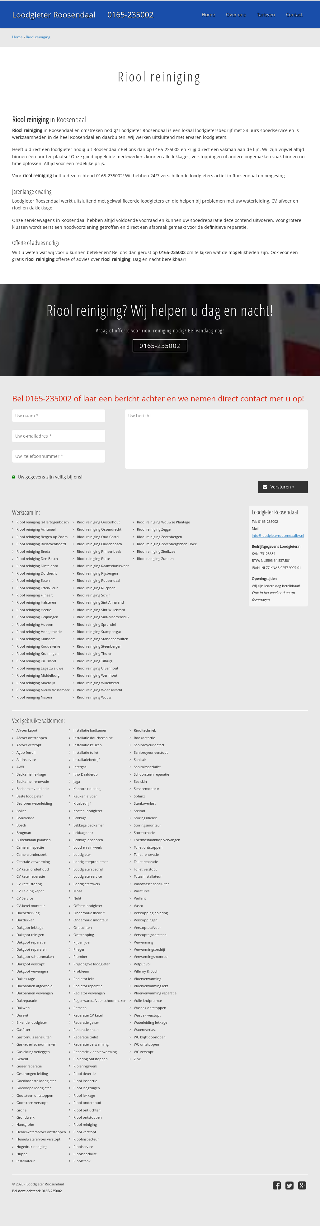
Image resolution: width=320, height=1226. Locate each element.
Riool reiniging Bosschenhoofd (41, 544)
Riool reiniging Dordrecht (36, 573)
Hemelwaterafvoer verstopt (38, 1139)
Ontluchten (82, 927)
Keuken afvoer (85, 796)
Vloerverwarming (147, 978)
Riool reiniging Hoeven (34, 624)
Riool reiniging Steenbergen (99, 646)
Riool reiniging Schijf (93, 595)
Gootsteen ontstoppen (34, 1095)
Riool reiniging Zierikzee (156, 551)
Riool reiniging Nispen (34, 697)
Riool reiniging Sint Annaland (100, 602)
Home (17, 37)
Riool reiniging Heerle (33, 609)
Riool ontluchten (87, 1110)
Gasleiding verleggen (33, 1051)
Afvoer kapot (26, 730)
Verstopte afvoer (147, 927)
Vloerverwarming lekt (151, 985)
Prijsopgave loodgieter (91, 964)
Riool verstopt (84, 1132)
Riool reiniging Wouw (94, 697)
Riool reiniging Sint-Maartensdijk (103, 617)
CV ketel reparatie (30, 876)
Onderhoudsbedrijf (89, 912)
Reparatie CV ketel (88, 1015)
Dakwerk (23, 1007)
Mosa (77, 891)
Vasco (138, 905)
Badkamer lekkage (31, 774)
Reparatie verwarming (91, 1044)
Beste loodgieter (29, 796)
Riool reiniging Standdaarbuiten (102, 638)
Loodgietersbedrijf (88, 869)
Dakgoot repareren (31, 949)
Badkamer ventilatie (32, 788)
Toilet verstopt (145, 869)
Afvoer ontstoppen (31, 737)
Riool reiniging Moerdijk (35, 682)
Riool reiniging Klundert (35, 638)
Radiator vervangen (89, 993)
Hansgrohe (25, 1124)
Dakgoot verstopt (30, 964)
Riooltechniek (145, 730)
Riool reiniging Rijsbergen (97, 573)
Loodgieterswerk (86, 883)
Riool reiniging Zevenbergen (159, 536)
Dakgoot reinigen (30, 934)
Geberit (22, 1059)
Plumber (80, 956)
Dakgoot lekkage (29, 927)
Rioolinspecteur (86, 1139)
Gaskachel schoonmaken (36, 1044)
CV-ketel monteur (30, 905)
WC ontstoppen (146, 1044)
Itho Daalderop (85, 774)
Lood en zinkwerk (87, 847)
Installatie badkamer (89, 730)
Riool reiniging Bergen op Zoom (42, 536)
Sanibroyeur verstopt (151, 752)
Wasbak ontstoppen (150, 1007)
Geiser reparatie (29, 1066)
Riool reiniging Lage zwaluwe (39, 668)
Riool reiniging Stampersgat (99, 631)
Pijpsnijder (82, 942)
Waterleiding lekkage (150, 1022)
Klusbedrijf (82, 803)
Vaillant (140, 898)
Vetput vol (142, 964)
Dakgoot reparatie (30, 942)
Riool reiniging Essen (33, 580)
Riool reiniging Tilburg (94, 661)
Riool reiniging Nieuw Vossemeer (42, 690)
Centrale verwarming (33, 861)
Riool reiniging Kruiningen (37, 653)
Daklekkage (25, 978)
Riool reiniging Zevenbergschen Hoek (167, 544)
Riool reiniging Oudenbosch (99, 544)
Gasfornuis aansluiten (34, 1037)
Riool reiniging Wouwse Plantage (163, 522)
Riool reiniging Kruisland (36, 661)
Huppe (21, 1153)
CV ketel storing (29, 883)
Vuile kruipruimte (148, 1000)
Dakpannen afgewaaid (34, 985)
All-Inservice (26, 759)
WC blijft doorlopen (150, 1037)
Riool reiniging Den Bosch (37, 558)
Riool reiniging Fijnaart (34, 595)
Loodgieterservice (87, 876)
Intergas (79, 766)
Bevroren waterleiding (34, 803)
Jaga (76, 781)
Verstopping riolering (151, 912)
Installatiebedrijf (86, 759)
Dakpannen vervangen (34, 993)
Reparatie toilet (85, 1037)
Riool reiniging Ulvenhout (97, 668)
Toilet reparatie (146, 861)
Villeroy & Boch (146, 971)
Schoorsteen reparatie (151, 774)
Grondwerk (25, 1117)
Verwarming (143, 942)
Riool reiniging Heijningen (37, 617)
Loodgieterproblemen (91, 861)
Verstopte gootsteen (150, 934)
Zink (137, 1059)
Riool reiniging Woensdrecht (99, 690)
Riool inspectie (85, 1080)
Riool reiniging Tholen (94, 653)
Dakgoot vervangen (32, 971)
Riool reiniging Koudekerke (38, 646)
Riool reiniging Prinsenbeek (99, 551)
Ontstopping (83, 934)
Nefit (77, 898)
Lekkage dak (83, 832)
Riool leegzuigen (86, 1088)
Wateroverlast (145, 1029)
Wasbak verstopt (147, 1015)
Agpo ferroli (25, 752)
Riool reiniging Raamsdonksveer (103, 565)
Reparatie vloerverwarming (95, 1051)
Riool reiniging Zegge (154, 529)
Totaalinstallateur (148, 876)
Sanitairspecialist (147, 766)
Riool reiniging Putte (93, 558)
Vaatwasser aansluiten (152, 883)
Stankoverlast (145, 803)
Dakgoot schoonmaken (35, 956)
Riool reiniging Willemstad (98, 682)
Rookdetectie (144, 737)
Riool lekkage (84, 1095)
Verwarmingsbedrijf (149, 949)
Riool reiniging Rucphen (96, 588)
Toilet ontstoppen (148, 847)
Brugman (23, 832)
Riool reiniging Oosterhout (98, 522)
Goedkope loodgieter (33, 1088)
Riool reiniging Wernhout (97, 675)
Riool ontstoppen (87, 1117)
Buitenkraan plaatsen (33, 839)
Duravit (22, 1015)
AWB (20, 766)
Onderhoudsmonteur (90, 920)
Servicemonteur (146, 788)
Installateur (25, 1161)
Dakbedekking (28, 912)
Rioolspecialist (84, 1153)
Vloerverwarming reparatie (155, 993)
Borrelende (25, 818)
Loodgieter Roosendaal (53, 14)
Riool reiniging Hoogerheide (39, 631)
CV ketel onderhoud (32, 869)
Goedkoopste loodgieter (36, 1080)
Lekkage (80, 818)
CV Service (24, 898)
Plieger (78, 949)
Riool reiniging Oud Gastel (98, 536)
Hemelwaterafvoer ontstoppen (41, 1132)
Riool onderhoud (87, 1102)
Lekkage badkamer (88, 825)
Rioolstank (82, 1161)
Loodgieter (82, 854)
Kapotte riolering (87, 788)
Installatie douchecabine (93, 737)
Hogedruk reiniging (31, 1146)
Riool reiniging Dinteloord (37, 565)
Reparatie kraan (86, 1029)
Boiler (21, 810)
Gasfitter (23, 1029)
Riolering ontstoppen (90, 1059)
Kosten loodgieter (87, 810)
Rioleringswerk (85, 1066)
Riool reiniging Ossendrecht (99, 529)
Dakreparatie (26, 1000)
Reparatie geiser (86, 1022)
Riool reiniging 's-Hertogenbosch (42, 522)
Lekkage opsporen (88, 839)
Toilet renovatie (146, 854)
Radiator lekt (83, 978)
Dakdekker (25, 920)
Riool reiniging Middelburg (37, 675)
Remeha (80, 1007)
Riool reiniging (38, 37)
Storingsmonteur (147, 825)
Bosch (21, 825)
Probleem (81, 971)
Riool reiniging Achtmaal (36, 529)
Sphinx (139, 796)
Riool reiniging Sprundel (96, 624)
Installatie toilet (85, 752)
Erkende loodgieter (31, 1022)
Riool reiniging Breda (33, 551)
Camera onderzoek (31, 854)
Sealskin (140, 781)
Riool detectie (84, 1073)
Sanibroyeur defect (149, 745)
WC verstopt (143, 1051)
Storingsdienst (145, 818)
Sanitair (140, 759)
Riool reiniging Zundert (155, 558)
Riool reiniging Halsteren (36, 602)
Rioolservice (83, 1146)
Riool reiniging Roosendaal (98, 580)
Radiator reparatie (87, 985)
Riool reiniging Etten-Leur (37, 588)
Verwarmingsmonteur (151, 956)
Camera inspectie (30, 847)
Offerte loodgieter (87, 905)
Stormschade (144, 832)
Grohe (21, 1110)
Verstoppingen (146, 920)
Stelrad (139, 810)
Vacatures (141, 891)
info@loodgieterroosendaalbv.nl (278, 535)
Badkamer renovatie (32, 781)
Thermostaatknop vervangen (157, 839)
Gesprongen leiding (32, 1073)
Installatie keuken (87, 745)
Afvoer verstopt (28, 745)
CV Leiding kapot (30, 891)
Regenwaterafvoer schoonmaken (99, 1000)
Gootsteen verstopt (32, 1102)
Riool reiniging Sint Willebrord (101, 609)
